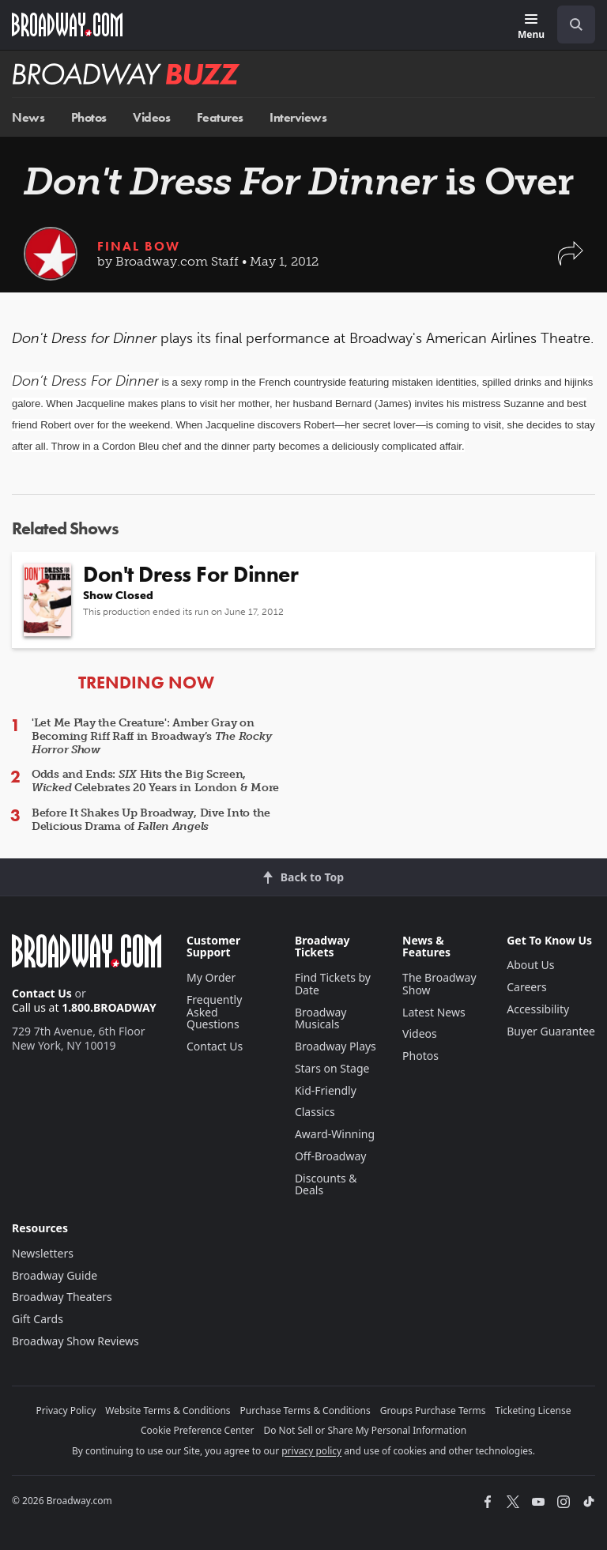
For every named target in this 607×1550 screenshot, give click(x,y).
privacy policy (311, 1451)
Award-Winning (335, 1133)
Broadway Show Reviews (75, 1340)
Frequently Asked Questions (214, 1012)
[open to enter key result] (576, 24)
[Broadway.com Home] (67, 24)
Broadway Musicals (321, 1018)
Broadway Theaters (62, 1296)
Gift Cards (37, 1318)
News (28, 117)
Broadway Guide (54, 1275)
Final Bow (138, 246)
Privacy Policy (66, 1410)
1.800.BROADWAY (109, 1007)
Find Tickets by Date (333, 984)
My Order (211, 977)
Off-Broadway (331, 1155)
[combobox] (570, 24)
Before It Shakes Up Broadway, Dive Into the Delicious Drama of (151, 819)
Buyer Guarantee (551, 1031)
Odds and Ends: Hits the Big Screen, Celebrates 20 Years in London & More (155, 780)
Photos (89, 117)
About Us (530, 964)
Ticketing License (533, 1410)
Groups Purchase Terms (433, 1410)
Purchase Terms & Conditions (305, 1410)
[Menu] (531, 27)
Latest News (434, 1012)
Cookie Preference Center (197, 1430)
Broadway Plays (335, 1046)
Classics (315, 1111)
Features (220, 117)
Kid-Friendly (325, 1090)
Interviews (298, 117)
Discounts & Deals (326, 1184)
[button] (570, 261)
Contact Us (42, 993)
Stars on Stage (332, 1068)
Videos (151, 117)
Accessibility (538, 1008)
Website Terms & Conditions (167, 1410)
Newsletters (43, 1253)
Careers (526, 986)
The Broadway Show (439, 984)
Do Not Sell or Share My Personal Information (364, 1430)
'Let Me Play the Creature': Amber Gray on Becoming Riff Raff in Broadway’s (151, 736)
